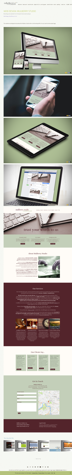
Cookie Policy (35, 473)
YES (52, 473)
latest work (25, 4)
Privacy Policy (41, 473)
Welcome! (20, 4)
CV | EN (67, 4)
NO (54, 473)
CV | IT (71, 4)
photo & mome (50, 4)
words (54, 4)
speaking (58, 4)
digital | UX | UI (37, 4)
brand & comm (30, 4)
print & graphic (43, 4)
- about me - (63, 4)
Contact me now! (59, 470)
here (55, 23)
